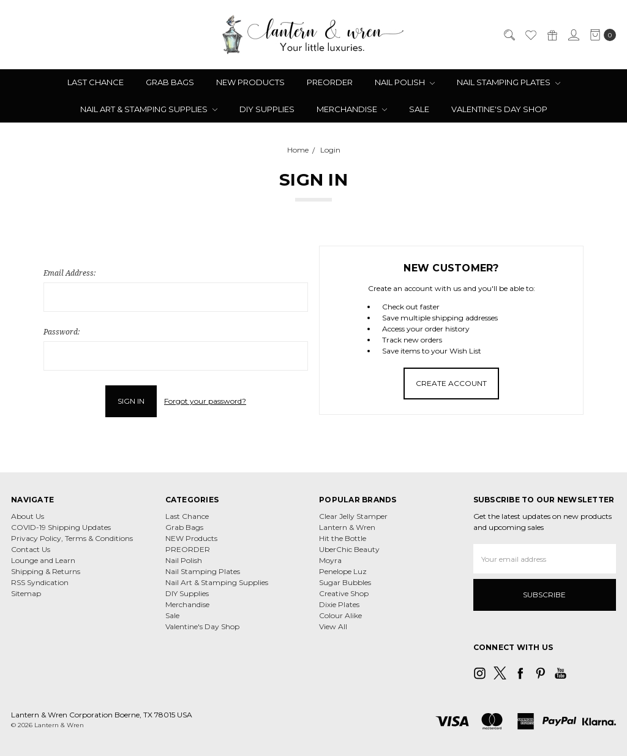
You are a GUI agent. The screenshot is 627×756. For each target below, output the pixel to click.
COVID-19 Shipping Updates (61, 527)
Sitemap (26, 593)
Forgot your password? (205, 401)
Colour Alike (340, 615)
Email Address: (69, 273)
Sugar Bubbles (345, 582)
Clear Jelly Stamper (353, 516)
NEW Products (250, 82)
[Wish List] (530, 35)
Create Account (451, 383)
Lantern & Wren (347, 527)
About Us (27, 516)
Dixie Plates (339, 604)
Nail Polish (405, 82)
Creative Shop (344, 593)
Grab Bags (170, 82)
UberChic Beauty (349, 549)
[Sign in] (573, 35)
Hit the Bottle (342, 538)
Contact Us (30, 549)
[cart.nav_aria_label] (600, 34)
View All (333, 626)
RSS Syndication (40, 582)
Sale (419, 109)
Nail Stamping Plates (508, 82)
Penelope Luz (343, 571)
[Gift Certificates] (551, 35)
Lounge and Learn (43, 560)
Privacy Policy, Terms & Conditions (72, 538)
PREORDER (330, 82)
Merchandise (352, 109)
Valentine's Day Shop (499, 109)
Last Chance (95, 82)
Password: (61, 332)
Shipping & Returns (45, 571)
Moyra (330, 560)
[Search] (509, 35)
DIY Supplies (267, 109)
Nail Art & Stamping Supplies (148, 109)
